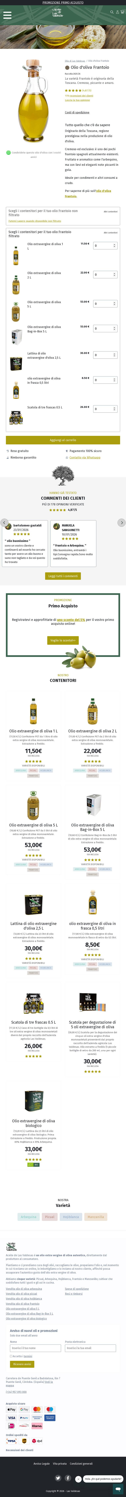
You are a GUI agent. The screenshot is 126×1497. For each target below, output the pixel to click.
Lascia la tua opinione (77, 100)
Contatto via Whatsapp (85, 457)
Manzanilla (96, 1216)
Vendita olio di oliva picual (21, 1294)
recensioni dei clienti (81, 95)
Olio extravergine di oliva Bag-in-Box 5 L (29, 1314)
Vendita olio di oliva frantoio (22, 1304)
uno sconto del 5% (71, 619)
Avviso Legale (42, 1464)
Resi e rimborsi (74, 1294)
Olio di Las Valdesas (75, 60)
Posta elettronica (75, 1342)
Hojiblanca (71, 1216)
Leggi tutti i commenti (63, 576)
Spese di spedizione (77, 1289)
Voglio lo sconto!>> (63, 640)
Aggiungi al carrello (63, 440)
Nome (13, 1342)
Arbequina (28, 1216)
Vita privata (60, 1464)
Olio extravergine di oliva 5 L (22, 1309)
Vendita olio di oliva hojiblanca (24, 1299)
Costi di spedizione (77, 112)
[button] (117, 11)
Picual (49, 1216)
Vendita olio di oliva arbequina (24, 1289)
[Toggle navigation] (7, 15)
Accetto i (22, 1356)
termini (28, 1356)
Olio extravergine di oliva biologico (26, 1319)
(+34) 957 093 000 (16, 1392)
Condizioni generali (81, 1464)
